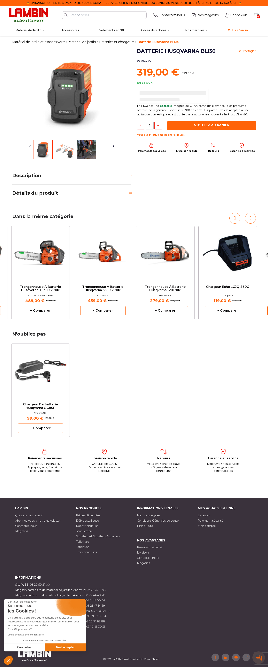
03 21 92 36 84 (96, 616)
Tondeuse (82, 547)
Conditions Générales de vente (158, 520)
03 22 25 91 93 (96, 590)
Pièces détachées (88, 515)
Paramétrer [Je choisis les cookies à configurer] (24, 647)
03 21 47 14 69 (95, 605)
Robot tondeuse (87, 526)
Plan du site (145, 526)
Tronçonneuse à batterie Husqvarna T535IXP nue (40, 288)
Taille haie (82, 541)
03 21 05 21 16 (100, 611)
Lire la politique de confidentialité (26, 634)
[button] (8, 660)
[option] (40, 272)
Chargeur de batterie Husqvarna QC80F (40, 406)
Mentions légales (148, 515)
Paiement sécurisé (210, 520)
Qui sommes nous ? (28, 515)
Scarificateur (84, 531)
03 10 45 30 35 (95, 626)
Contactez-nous (26, 526)
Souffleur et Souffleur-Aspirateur (98, 536)
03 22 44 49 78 (95, 595)
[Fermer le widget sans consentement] (22, 602)
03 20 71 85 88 (95, 621)
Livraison (204, 515)
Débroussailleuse (87, 520)
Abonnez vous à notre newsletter (38, 520)
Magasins (21, 531)
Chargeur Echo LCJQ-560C (227, 287)
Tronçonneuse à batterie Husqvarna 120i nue (165, 288)
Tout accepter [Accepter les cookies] (65, 647)
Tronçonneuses (86, 552)
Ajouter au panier (212, 125)
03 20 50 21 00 (40, 584)
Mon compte (207, 526)
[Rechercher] (104, 15)
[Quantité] (150, 125)
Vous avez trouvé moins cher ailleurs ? (161, 134)
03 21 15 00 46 (95, 600)
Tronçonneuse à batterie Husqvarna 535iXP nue (102, 288)
